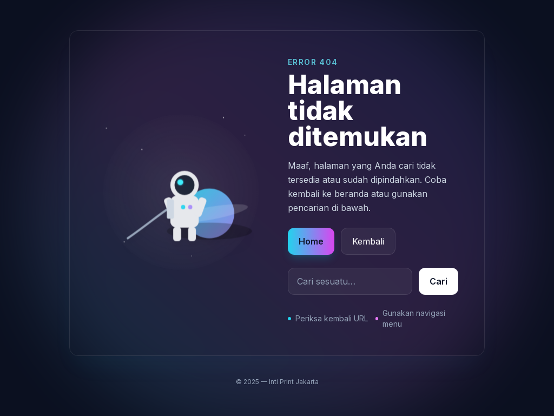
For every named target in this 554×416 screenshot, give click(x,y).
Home (311, 241)
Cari (438, 281)
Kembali (368, 241)
